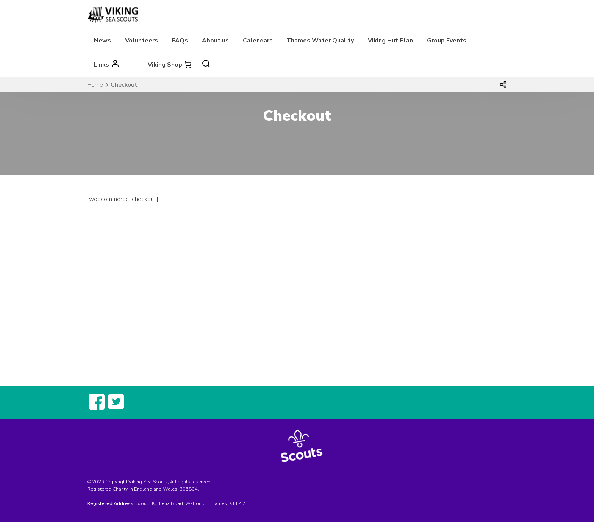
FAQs (180, 40)
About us (215, 40)
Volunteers (141, 40)
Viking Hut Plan (390, 40)
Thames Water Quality (320, 40)
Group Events (446, 40)
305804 (189, 489)
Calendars (258, 40)
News (102, 40)
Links (101, 65)
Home (95, 85)
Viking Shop (165, 65)
